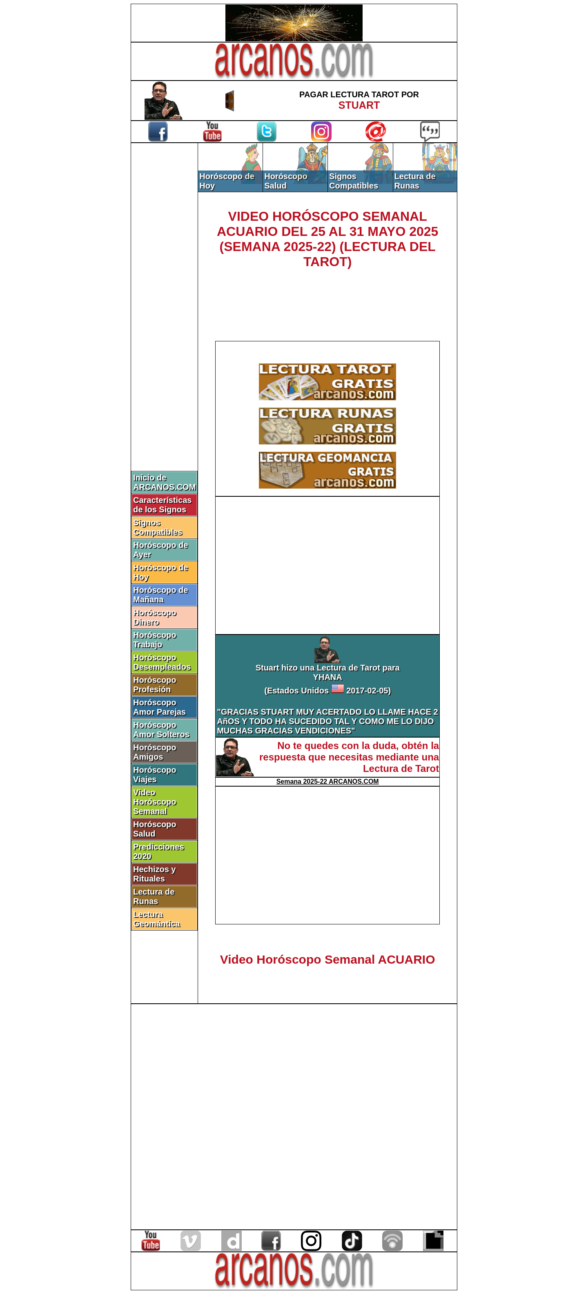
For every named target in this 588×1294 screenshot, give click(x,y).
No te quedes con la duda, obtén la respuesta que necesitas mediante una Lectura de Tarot (349, 757)
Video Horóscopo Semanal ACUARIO (327, 959)
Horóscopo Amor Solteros (161, 729)
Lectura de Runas (153, 896)
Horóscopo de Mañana (160, 594)
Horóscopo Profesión (154, 684)
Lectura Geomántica (156, 919)
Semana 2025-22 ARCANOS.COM (327, 781)
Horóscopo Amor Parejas (159, 707)
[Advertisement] (164, 281)
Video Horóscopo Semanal (154, 802)
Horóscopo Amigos (154, 752)
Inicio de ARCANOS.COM (164, 482)
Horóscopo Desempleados (162, 662)
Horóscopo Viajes (154, 774)
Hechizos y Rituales (154, 874)
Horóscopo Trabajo (154, 639)
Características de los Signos (162, 505)
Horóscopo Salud (154, 829)
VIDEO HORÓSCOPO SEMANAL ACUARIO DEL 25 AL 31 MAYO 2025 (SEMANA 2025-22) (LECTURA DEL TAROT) (327, 239)
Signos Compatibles (157, 527)
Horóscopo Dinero (154, 617)
